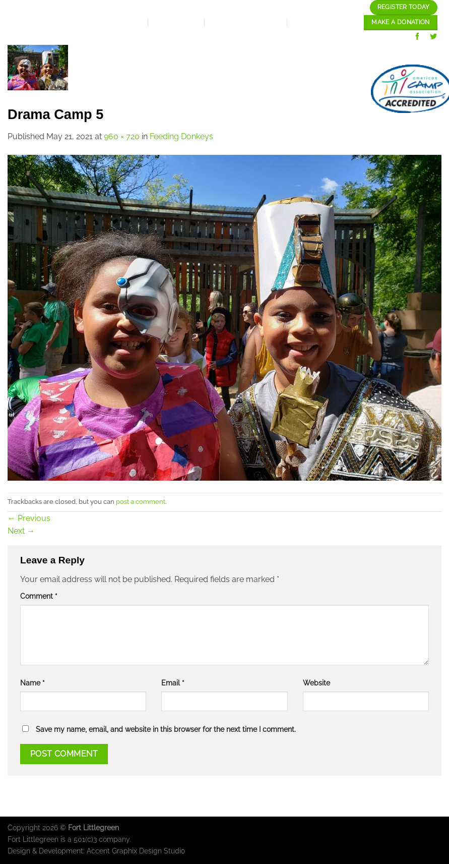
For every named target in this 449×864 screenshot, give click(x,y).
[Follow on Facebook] (417, 37)
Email (172, 682)
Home (139, 54)
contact (332, 88)
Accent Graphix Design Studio (136, 850)
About (181, 55)
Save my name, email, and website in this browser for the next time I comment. (166, 729)
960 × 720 (122, 136)
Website (316, 682)
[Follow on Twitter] (433, 37)
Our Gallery (406, 54)
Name (32, 682)
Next (21, 531)
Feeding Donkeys (181, 136)
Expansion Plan (247, 54)
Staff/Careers (266, 88)
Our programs (330, 54)
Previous (29, 518)
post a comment (140, 501)
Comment (38, 596)
